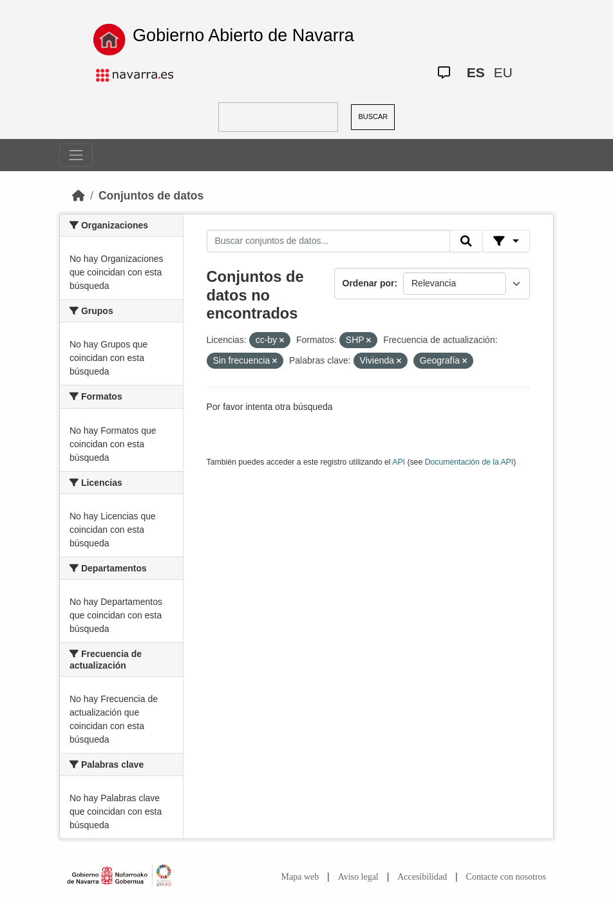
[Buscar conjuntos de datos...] (328, 241)
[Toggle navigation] (76, 155)
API (398, 462)
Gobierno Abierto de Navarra (243, 35)
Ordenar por (369, 283)
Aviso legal (358, 877)
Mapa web (300, 877)
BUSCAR (373, 116)
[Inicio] (78, 195)
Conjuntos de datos (151, 195)
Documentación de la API (469, 462)
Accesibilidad (422, 877)
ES (476, 72)
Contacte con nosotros (506, 877)
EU (503, 72)
